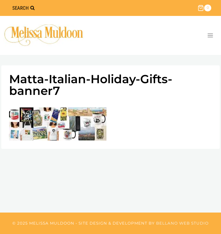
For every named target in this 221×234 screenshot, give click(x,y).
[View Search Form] (23, 8)
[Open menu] (210, 35)
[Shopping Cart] (204, 8)
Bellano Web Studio (182, 223)
